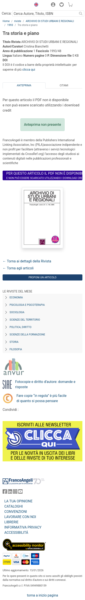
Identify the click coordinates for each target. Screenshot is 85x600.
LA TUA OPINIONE (18, 501)
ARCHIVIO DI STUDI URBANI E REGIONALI (50, 21)
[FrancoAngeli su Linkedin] (10, 492)
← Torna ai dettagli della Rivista (27, 261)
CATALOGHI (13, 506)
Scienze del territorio (25, 319)
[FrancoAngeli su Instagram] (15, 492)
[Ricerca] (80, 13)
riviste (17, 21)
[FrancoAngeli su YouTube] (20, 492)
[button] (35, 5)
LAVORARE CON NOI (20, 517)
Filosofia (16, 349)
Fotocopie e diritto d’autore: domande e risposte (45, 384)
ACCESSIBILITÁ (16, 532)
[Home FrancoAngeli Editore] (16, 5)
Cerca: (6, 13)
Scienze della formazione (27, 334)
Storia (14, 341)
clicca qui (28, 69)
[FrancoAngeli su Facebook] (5, 492)
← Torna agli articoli (18, 268)
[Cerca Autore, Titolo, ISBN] (44, 13)
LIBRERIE (11, 522)
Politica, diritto (20, 327)
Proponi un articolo (43, 277)
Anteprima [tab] (24, 85)
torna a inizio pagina (42, 595)
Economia (16, 297)
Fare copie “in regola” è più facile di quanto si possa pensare (41, 398)
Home (6, 21)
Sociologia (17, 312)
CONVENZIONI (15, 512)
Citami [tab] (64, 85)
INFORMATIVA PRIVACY (22, 527)
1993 (10, 25)
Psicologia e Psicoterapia (27, 304)
